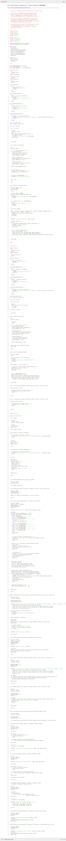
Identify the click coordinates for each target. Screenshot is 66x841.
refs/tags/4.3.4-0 (23, 5)
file (29, 7)
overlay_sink (35, 5)
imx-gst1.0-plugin (14, 5)
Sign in (64, 1)
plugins (30, 5)
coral (8, 5)
